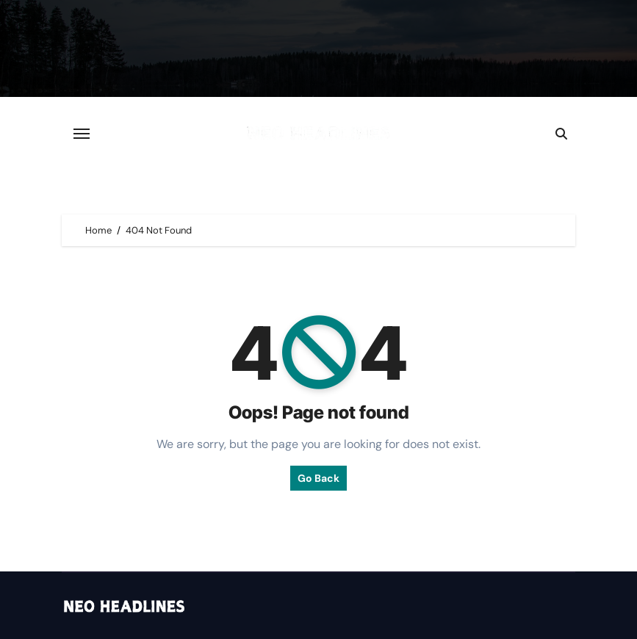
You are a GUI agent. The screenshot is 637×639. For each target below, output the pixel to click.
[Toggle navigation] (81, 133)
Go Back (318, 478)
